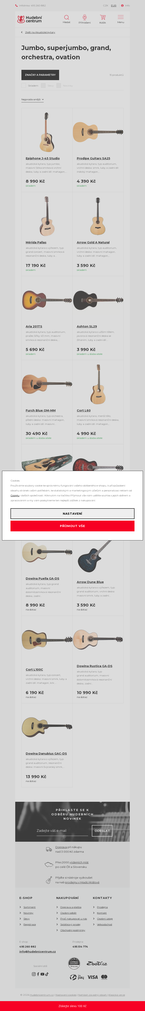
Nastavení (72, 513)
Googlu (15, 495)
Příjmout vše (72, 526)
